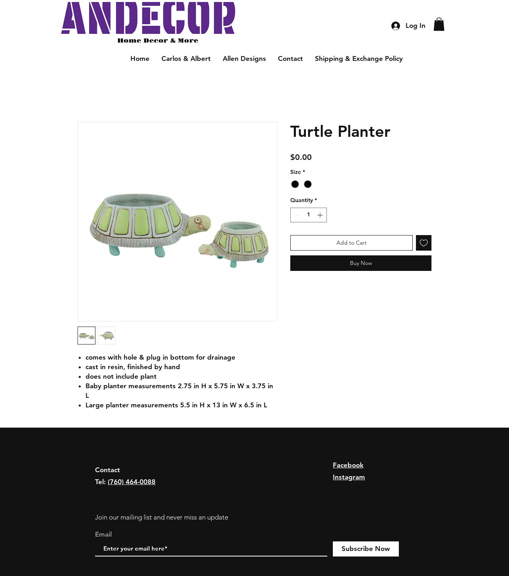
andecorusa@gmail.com (132, 494)
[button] (439, 24)
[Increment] (321, 215)
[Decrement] (296, 215)
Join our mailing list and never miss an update (161, 517)
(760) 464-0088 (131, 482)
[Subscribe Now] (366, 549)
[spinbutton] (308, 215)
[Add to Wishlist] (423, 243)
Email (103, 534)
